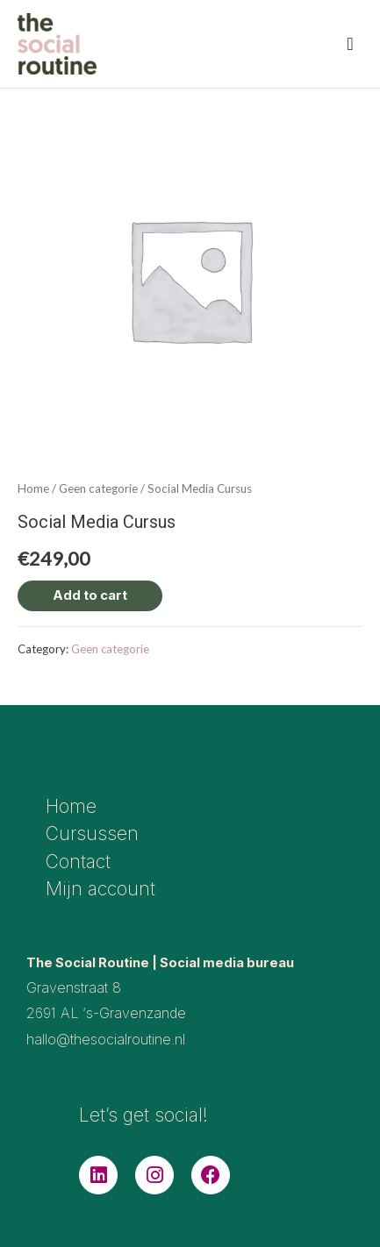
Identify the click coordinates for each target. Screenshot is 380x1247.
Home (33, 488)
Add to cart (90, 595)
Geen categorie (98, 488)
